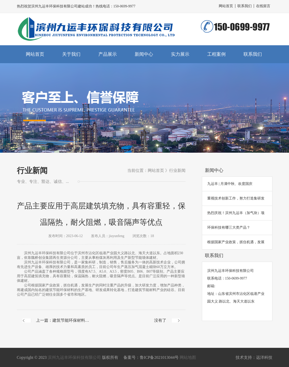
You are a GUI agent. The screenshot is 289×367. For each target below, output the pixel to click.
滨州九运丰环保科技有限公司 (74, 357)
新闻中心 (144, 54)
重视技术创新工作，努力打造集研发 (235, 198)
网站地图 (188, 357)
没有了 (160, 320)
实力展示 (180, 54)
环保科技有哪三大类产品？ (228, 227)
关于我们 (71, 54)
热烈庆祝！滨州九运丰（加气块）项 (235, 213)
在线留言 (263, 6)
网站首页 (226, 6)
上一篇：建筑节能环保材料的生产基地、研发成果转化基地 (62, 324)
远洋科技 (264, 357)
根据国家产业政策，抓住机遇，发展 (235, 242)
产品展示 (107, 54)
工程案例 (216, 54)
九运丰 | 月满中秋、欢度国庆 (230, 184)
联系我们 (244, 6)
